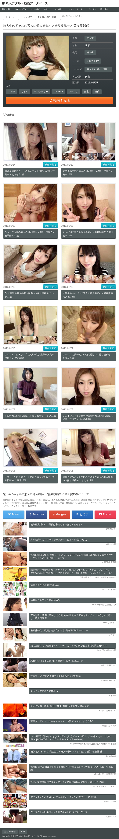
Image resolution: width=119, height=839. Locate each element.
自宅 (86, 91)
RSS (23, 831)
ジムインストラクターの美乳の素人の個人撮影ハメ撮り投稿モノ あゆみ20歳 (88, 417)
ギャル (24, 91)
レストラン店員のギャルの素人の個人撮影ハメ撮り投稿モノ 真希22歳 (30, 479)
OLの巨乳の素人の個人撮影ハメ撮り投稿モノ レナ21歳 (29, 295)
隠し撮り (104, 9)
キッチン (58, 91)
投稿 (97, 91)
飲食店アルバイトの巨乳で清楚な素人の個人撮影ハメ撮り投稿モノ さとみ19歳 (88, 479)
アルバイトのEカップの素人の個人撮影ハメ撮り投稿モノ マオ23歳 (29, 356)
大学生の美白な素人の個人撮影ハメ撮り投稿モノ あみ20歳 (88, 173)
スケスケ (73, 91)
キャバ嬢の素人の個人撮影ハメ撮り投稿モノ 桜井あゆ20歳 (88, 234)
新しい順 (6, 9)
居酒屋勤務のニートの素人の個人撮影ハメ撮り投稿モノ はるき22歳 (30, 173)
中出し (47, 9)
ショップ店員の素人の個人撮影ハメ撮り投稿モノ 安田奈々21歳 (30, 234)
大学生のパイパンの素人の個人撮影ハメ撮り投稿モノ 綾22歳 (88, 295)
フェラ (11, 91)
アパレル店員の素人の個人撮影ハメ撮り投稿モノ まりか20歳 (88, 356)
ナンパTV (35, 9)
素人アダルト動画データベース (26, 3)
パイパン (92, 9)
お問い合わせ (10, 831)
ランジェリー (41, 91)
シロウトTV (20, 9)
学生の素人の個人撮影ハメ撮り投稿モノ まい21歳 (30, 415)
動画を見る (50, 164)
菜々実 (90, 38)
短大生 (90, 52)
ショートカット (75, 9)
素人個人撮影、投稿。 (98, 69)
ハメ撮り (59, 9)
